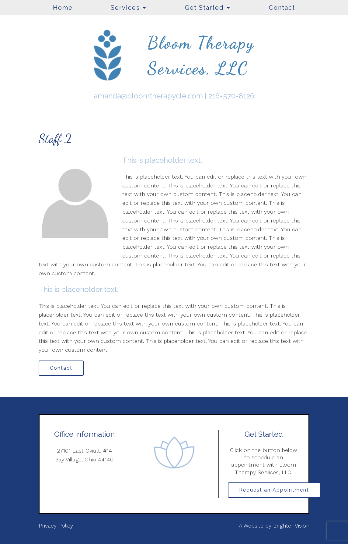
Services (125, 7)
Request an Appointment (274, 490)
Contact (282, 7)
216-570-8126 (231, 95)
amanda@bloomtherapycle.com (148, 95)
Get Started (204, 7)
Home (63, 7)
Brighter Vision (291, 525)
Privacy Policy (56, 525)
